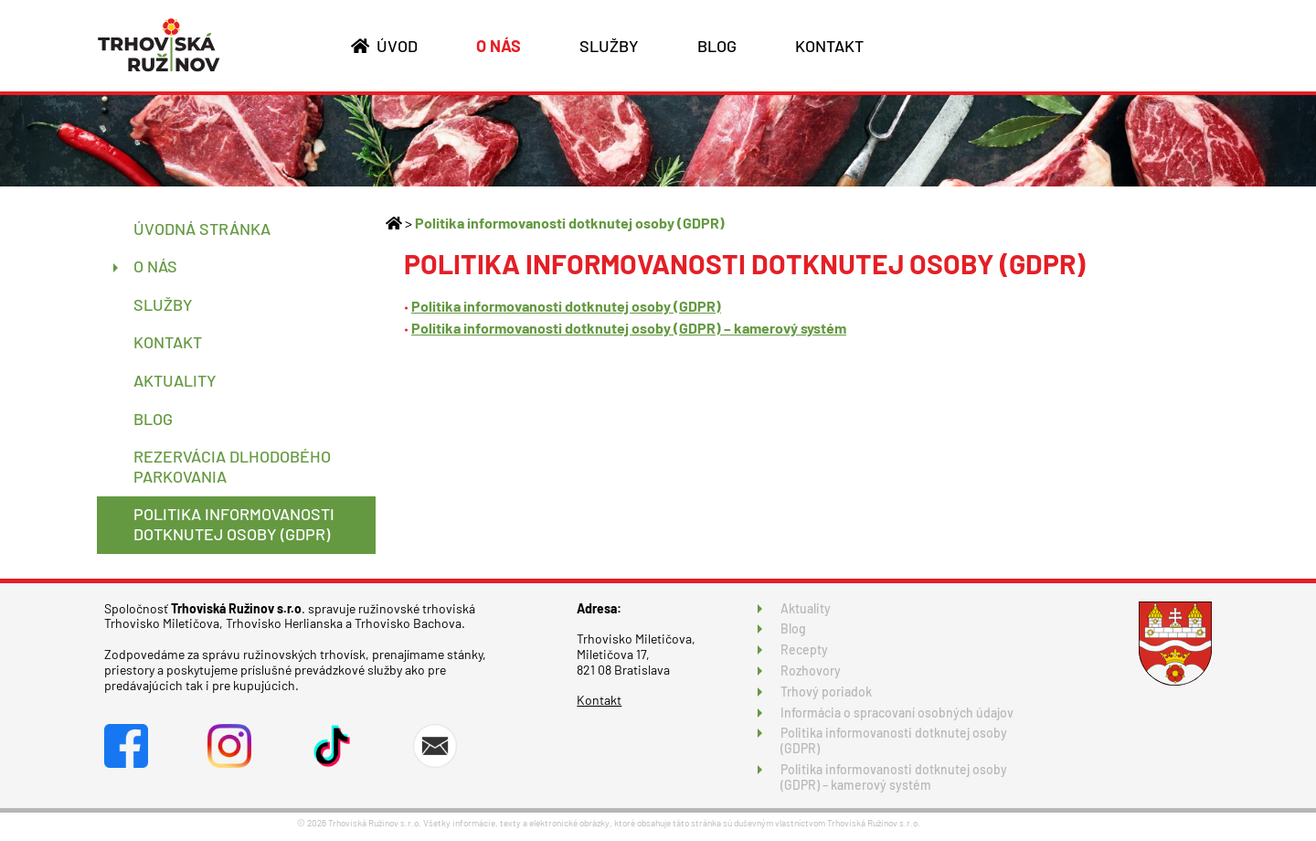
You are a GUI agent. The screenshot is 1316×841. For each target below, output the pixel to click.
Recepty (804, 649)
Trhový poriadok (826, 691)
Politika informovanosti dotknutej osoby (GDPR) (570, 222)
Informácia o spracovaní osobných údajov (897, 712)
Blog (793, 628)
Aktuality (805, 608)
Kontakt (599, 700)
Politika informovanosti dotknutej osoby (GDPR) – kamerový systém (628, 327)
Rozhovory (810, 670)
